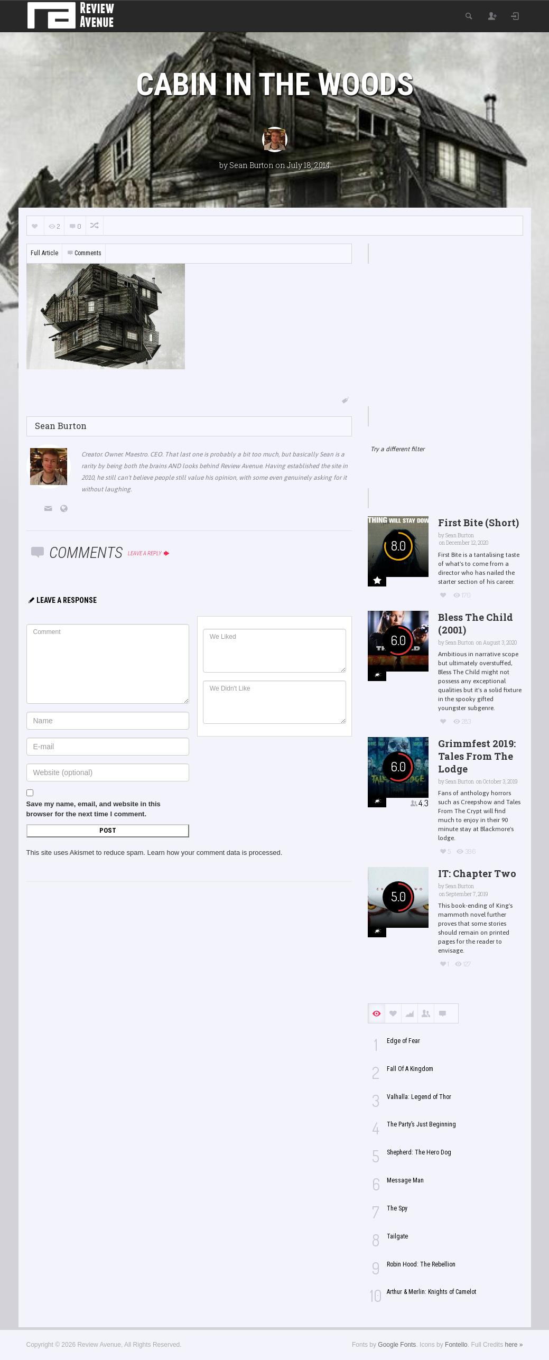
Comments (84, 253)
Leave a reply (149, 553)
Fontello (456, 1344)
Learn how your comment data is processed (214, 852)
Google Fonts (397, 1344)
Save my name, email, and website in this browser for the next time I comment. (93, 809)
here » (514, 1344)
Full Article (44, 253)
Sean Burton (251, 165)
